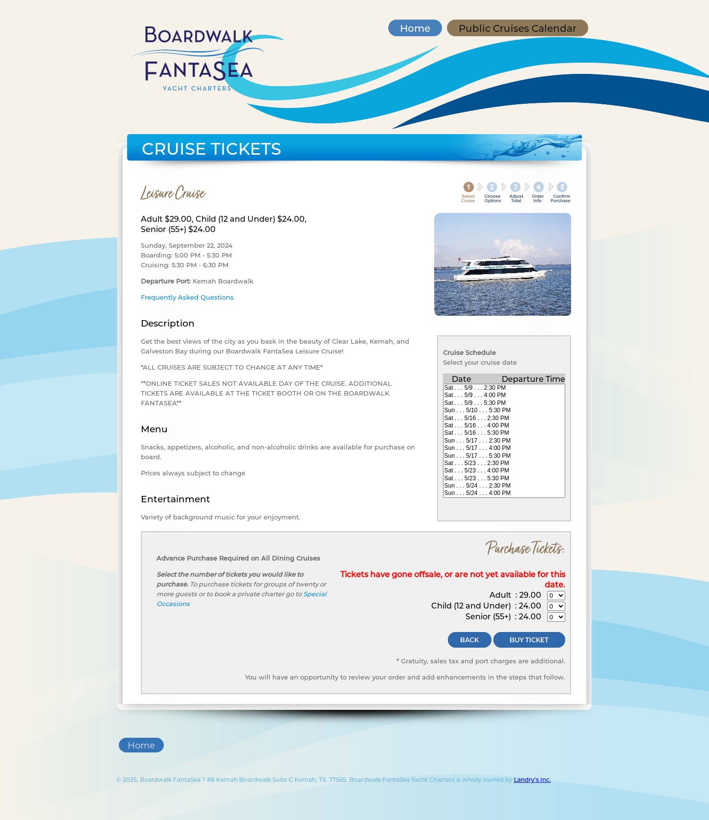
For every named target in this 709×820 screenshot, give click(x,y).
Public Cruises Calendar (517, 28)
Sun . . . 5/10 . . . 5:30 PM (504, 410)
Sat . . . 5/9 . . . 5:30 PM (504, 403)
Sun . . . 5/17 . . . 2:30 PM (504, 441)
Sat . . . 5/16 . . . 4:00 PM (504, 425)
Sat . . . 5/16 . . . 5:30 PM (504, 433)
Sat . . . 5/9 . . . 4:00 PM (504, 395)
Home (415, 28)
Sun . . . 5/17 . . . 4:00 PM (504, 448)
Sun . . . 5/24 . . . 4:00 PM (504, 493)
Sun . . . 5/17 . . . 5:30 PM (504, 456)
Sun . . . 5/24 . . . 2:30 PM (504, 486)
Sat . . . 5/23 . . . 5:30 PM (504, 478)
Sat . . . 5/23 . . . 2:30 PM (504, 463)
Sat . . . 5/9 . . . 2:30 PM (504, 388)
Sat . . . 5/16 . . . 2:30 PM (504, 418)
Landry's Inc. (532, 779)
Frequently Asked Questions (187, 297)
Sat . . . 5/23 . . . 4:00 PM (504, 470)
